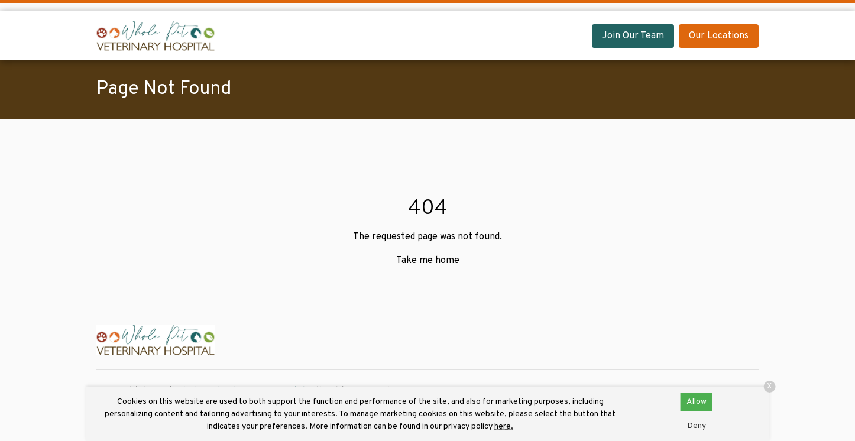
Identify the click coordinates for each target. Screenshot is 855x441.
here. (503, 426)
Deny (696, 426)
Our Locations (719, 36)
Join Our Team (633, 36)
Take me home (427, 261)
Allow (696, 402)
